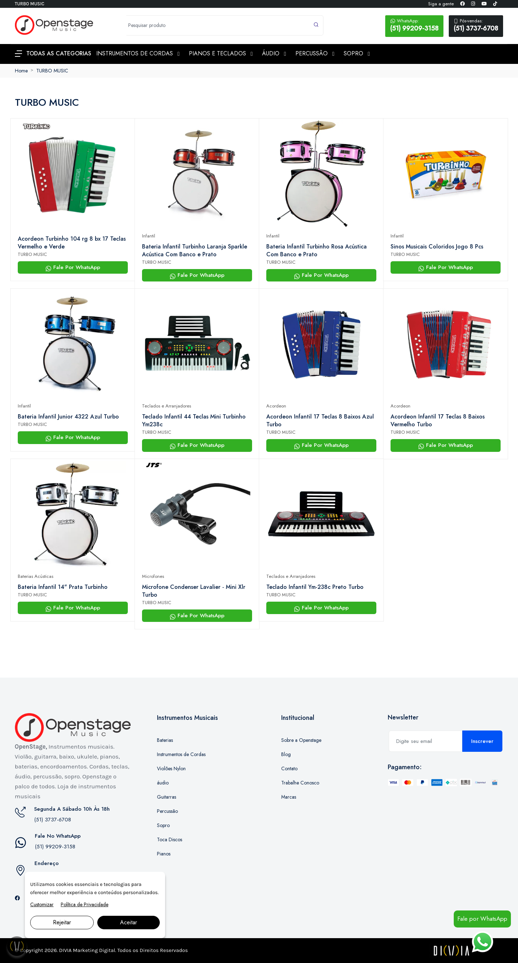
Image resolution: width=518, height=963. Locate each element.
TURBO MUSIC (52, 70)
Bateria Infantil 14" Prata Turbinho (63, 587)
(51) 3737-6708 (476, 25)
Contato (289, 768)
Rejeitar (62, 922)
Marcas (288, 796)
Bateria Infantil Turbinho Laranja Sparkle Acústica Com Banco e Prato (194, 250)
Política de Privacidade (84, 904)
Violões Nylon (171, 768)
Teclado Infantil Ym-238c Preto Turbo (315, 587)
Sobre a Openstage (301, 740)
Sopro (163, 825)
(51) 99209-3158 (414, 25)
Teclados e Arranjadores (166, 406)
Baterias (165, 740)
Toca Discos (169, 839)
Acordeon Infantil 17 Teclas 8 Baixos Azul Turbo (320, 420)
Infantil (148, 235)
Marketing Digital (94, 950)
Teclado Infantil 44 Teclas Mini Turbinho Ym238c (194, 420)
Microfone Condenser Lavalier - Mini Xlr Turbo (193, 591)
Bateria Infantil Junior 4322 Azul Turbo (68, 417)
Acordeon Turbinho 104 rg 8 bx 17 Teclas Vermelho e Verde (72, 243)
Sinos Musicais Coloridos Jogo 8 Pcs (437, 247)
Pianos (163, 853)
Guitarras (166, 796)
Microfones (153, 576)
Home (21, 70)
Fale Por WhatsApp (72, 267)
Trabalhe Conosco (300, 782)
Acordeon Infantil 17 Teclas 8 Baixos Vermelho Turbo (438, 420)
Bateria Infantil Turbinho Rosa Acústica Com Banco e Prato (316, 250)
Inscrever (482, 741)
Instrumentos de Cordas (181, 754)
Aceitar (128, 922)
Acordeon (276, 406)
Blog (286, 754)
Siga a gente (441, 3)
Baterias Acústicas (35, 576)
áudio (163, 782)
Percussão (167, 811)
